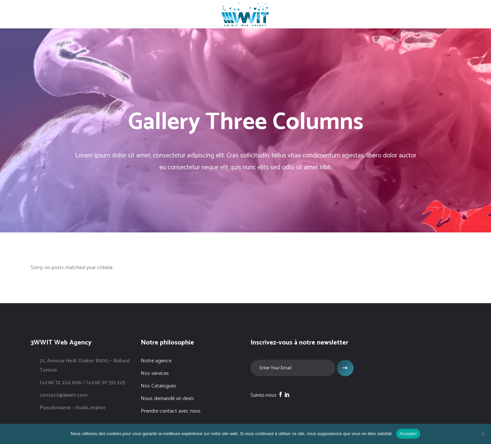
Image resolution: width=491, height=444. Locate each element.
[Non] (482, 433)
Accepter (408, 433)
